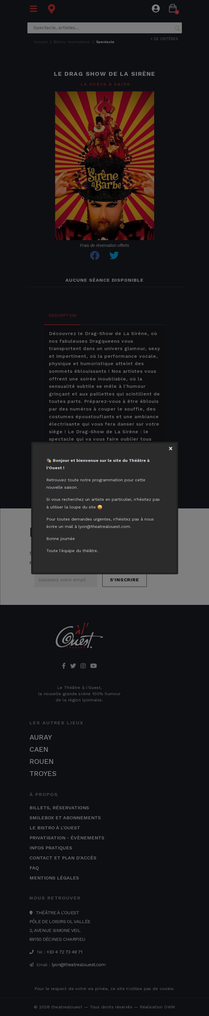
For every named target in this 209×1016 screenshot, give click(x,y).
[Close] (172, 447)
